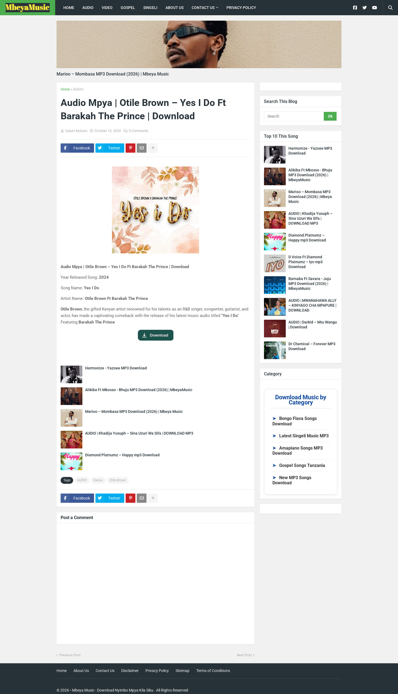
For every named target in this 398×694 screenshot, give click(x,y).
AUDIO (78, 89)
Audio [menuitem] (88, 7)
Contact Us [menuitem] (203, 7)
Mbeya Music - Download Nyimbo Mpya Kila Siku (112, 690)
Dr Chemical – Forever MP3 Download (311, 346)
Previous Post (69, 655)
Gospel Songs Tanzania (298, 465)
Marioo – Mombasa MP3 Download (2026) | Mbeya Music (113, 74)
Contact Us (105, 670)
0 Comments (138, 131)
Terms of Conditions (213, 670)
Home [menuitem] (68, 7)
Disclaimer (130, 670)
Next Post (244, 655)
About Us (81, 670)
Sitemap (182, 670)
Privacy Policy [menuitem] (241, 7)
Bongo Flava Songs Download (294, 421)
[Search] (294, 116)
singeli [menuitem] (150, 7)
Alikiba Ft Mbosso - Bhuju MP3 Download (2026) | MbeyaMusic (138, 390)
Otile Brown (118, 480)
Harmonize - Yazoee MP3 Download (116, 368)
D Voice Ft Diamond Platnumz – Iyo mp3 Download (305, 262)
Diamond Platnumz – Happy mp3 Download (122, 455)
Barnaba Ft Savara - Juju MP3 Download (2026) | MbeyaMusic (309, 284)
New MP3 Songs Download (291, 480)
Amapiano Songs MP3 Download (297, 450)
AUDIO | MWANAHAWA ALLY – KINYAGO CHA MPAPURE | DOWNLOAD (312, 305)
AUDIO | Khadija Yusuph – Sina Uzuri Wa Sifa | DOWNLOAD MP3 (139, 433)
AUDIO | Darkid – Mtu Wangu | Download (312, 324)
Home (65, 89)
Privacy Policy (157, 670)
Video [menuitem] (107, 7)
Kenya (98, 480)
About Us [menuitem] (175, 7)
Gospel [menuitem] (128, 7)
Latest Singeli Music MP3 (300, 435)
